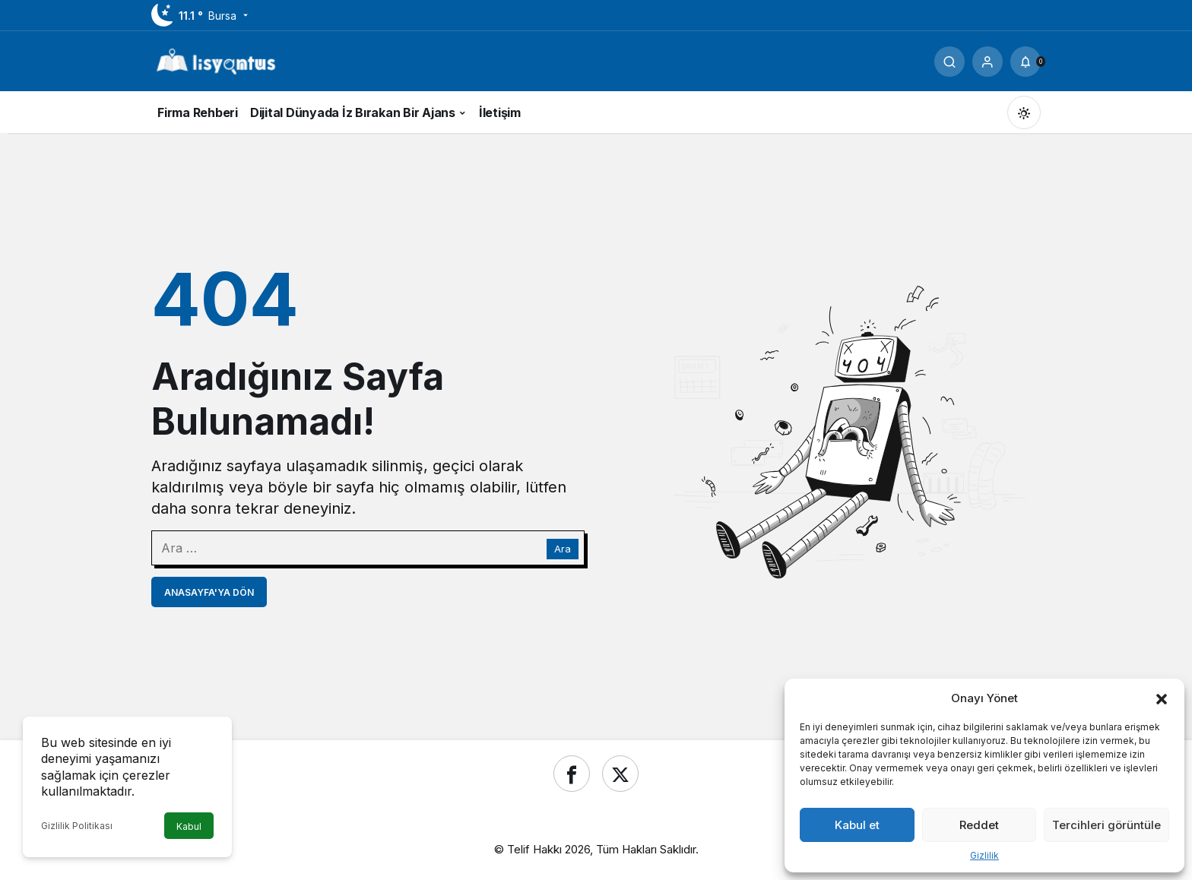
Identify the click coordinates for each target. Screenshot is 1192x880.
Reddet (979, 825)
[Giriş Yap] (987, 61)
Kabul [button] (188, 826)
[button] (1161, 697)
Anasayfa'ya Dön (209, 592)
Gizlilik (984, 855)
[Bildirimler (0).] (1025, 61)
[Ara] (949, 61)
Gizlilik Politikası (77, 825)
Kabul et (857, 825)
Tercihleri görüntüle (1106, 825)
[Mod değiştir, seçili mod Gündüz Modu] (1024, 112)
